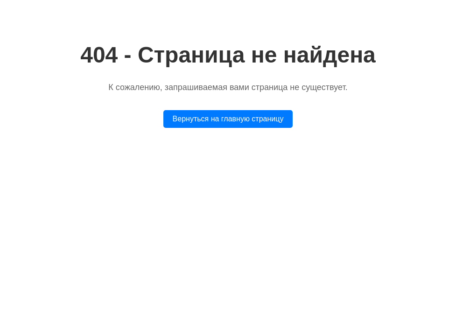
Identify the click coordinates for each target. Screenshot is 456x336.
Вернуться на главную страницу (228, 119)
